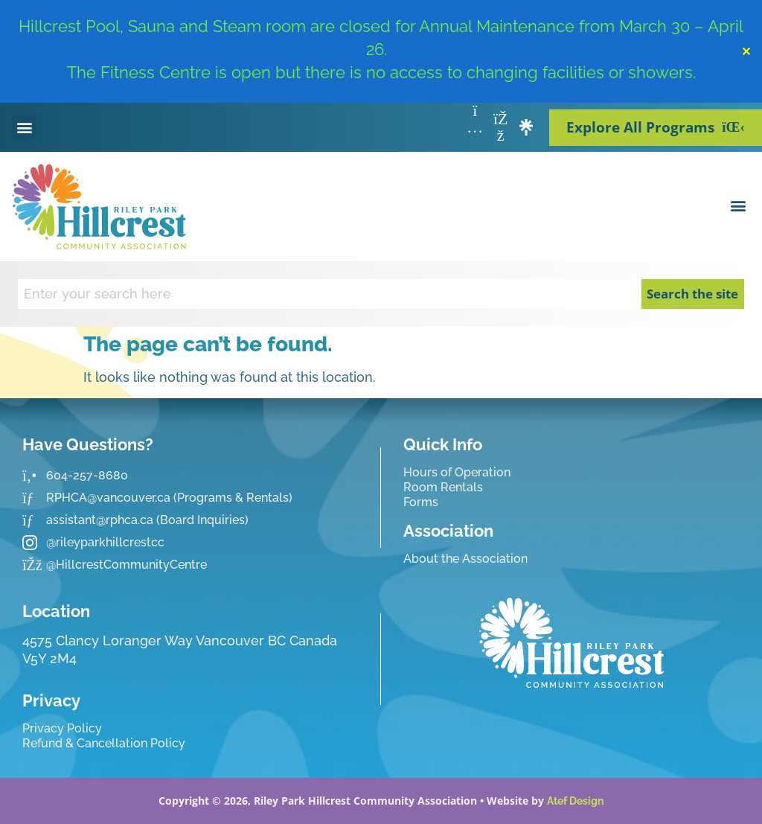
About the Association (465, 559)
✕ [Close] (746, 51)
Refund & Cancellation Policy (103, 743)
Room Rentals (443, 487)
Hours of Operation (456, 472)
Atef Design (575, 801)
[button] (24, 127)
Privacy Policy (62, 728)
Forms (420, 502)
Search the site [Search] (692, 293)
